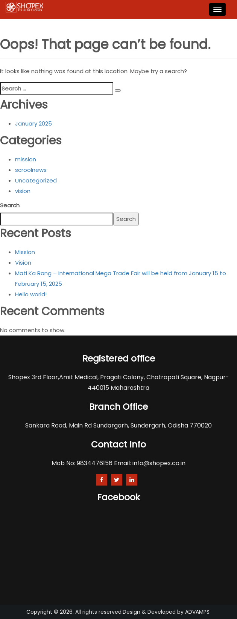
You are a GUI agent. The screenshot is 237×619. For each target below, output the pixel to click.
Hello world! (31, 294)
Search (10, 205)
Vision (23, 263)
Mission (25, 252)
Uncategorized (36, 180)
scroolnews (31, 170)
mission (25, 159)
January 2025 (33, 123)
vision (22, 191)
